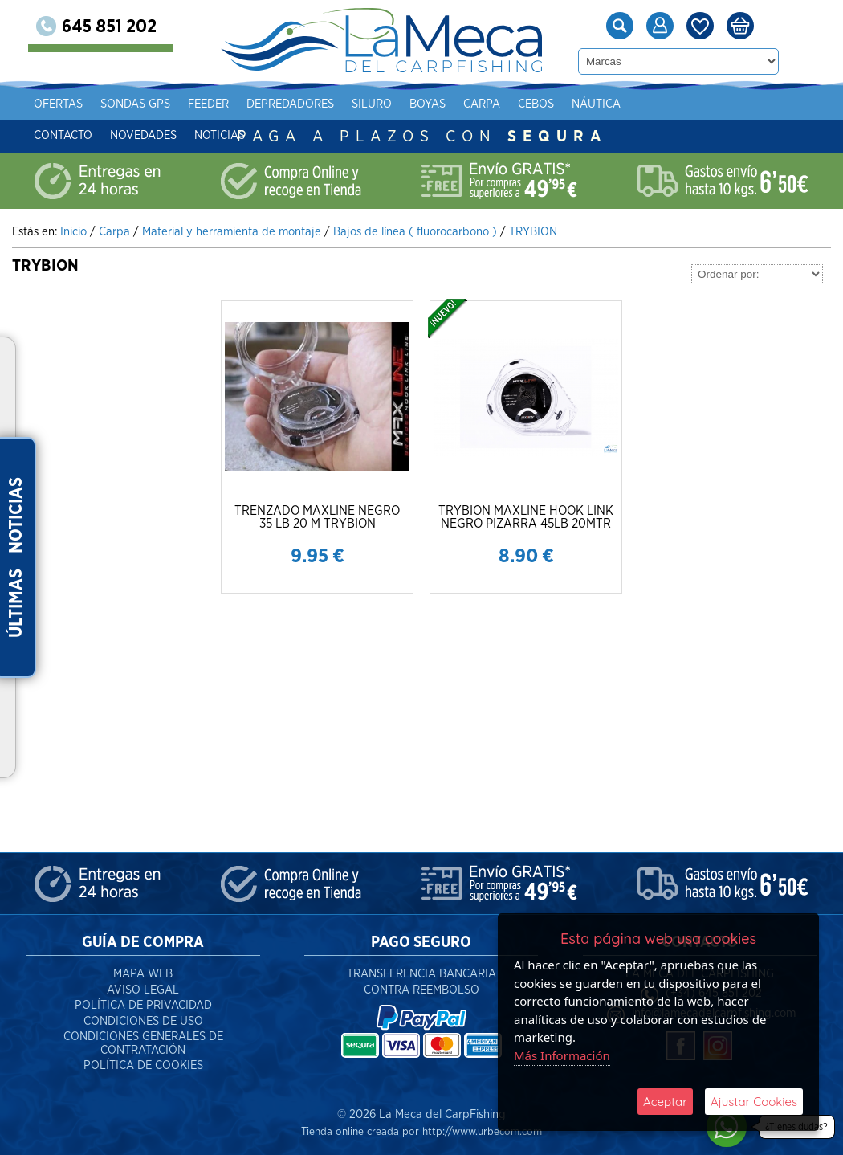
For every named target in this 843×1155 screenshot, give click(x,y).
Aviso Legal (143, 990)
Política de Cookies (143, 1065)
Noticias (245, 135)
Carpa (507, 104)
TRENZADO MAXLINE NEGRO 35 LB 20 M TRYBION (317, 517)
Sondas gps (161, 104)
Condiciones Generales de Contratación (143, 1043)
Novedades (169, 135)
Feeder (234, 104)
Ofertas (83, 104)
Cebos (562, 104)
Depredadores (316, 104)
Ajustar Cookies (754, 1101)
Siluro (397, 104)
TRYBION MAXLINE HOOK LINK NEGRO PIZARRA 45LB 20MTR (525, 517)
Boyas (453, 104)
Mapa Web (143, 974)
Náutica (621, 104)
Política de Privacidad (143, 1005)
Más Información (562, 1055)
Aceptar (665, 1101)
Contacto (88, 135)
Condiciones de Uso (143, 1021)
